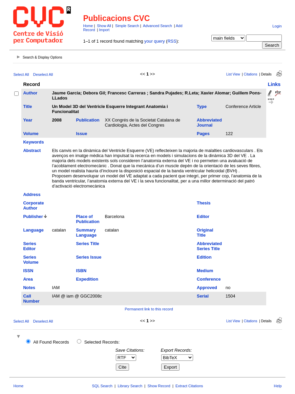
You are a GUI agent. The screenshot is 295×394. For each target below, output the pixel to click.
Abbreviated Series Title (209, 246)
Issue (81, 133)
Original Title (205, 232)
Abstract (32, 150)
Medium (205, 270)
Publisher (33, 216)
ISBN (81, 270)
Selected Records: (102, 342)
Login (276, 26)
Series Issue (89, 257)
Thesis (204, 202)
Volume (30, 133)
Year (27, 120)
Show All (104, 26)
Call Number (31, 298)
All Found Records (51, 342)
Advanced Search (157, 26)
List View (233, 74)
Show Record (159, 386)
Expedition (87, 279)
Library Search (130, 386)
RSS (171, 41)
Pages (203, 133)
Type (202, 106)
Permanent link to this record (149, 309)
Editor (203, 216)
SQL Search (102, 386)
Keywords (33, 142)
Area (28, 279)
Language (33, 230)
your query (154, 41)
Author (30, 92)
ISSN (28, 270)
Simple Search (127, 26)
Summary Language (86, 232)
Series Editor (29, 246)
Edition (204, 257)
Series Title (87, 243)
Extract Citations (189, 386)
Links (274, 84)
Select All (21, 74)
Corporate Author (33, 205)
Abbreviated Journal (209, 122)
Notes (29, 287)
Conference (208, 279)
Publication (88, 120)
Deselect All (43, 74)
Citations (250, 74)
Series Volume (30, 260)
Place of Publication (88, 219)
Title (27, 106)
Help (278, 386)
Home (88, 26)
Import (104, 30)
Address (31, 194)
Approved (207, 287)
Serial (203, 296)
